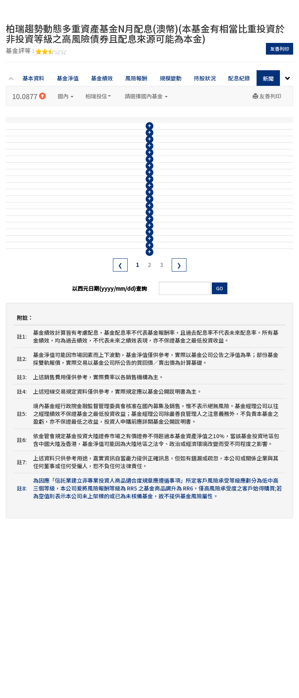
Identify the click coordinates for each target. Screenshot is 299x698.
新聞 (268, 78)
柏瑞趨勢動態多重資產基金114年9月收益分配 (129, 253)
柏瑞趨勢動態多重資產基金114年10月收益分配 (131, 239)
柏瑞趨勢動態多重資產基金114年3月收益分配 (129, 340)
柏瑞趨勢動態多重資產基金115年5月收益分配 (129, 138)
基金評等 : (36, 51)
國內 (66, 96)
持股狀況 (205, 78)
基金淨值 (68, 78)
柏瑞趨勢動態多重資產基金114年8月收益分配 (129, 268)
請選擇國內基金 (146, 96)
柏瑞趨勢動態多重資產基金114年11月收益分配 (131, 224)
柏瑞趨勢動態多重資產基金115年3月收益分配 (129, 167)
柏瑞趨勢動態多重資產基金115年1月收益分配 (129, 195)
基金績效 (102, 78)
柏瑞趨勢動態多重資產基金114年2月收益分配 (129, 354)
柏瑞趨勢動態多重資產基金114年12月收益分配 (131, 210)
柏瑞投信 (98, 96)
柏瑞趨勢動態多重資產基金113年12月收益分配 (131, 383)
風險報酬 (136, 78)
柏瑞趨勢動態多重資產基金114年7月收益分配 (129, 282)
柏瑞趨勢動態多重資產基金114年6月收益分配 (129, 296)
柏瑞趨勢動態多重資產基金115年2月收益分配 (129, 181)
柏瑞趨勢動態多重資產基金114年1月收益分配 (129, 369)
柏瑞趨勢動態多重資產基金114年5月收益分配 (129, 311)
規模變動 (170, 78)
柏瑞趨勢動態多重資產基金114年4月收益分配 (129, 325)
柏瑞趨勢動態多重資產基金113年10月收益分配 (131, 412)
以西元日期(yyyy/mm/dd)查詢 (109, 452)
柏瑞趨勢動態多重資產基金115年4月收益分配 (129, 152)
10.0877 (29, 96)
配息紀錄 (239, 78)
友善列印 (279, 48)
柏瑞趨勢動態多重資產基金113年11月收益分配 (131, 397)
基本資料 (33, 78)
